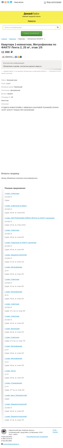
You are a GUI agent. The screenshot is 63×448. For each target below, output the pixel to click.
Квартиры (12, 39)
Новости (32, 21)
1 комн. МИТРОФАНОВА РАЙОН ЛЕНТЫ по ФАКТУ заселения (29, 218)
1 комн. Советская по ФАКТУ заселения (20, 243)
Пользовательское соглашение (37, 436)
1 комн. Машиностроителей (16, 255)
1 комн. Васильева (12, 329)
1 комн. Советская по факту (16, 206)
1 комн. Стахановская (13, 383)
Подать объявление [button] (31, 33)
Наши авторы (18, 2)
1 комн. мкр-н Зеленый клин (16, 395)
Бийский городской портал (31, 16)
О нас (55, 430)
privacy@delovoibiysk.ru (11, 444)
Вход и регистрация (54, 2)
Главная (4, 39)
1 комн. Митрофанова (13, 267)
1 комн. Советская (12, 193)
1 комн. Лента (10, 371)
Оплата (55, 432)
